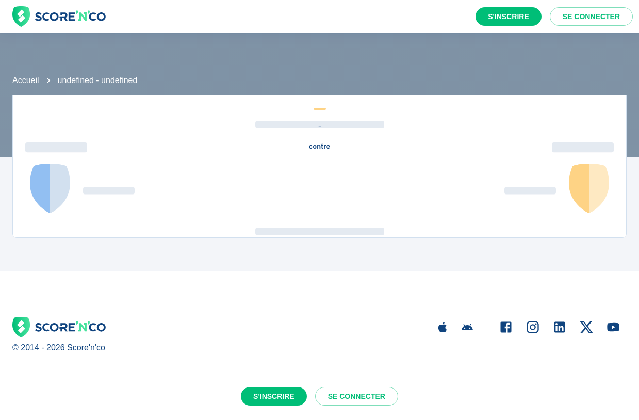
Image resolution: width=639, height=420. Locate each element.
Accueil (25, 80)
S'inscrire (508, 16)
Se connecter (591, 16)
